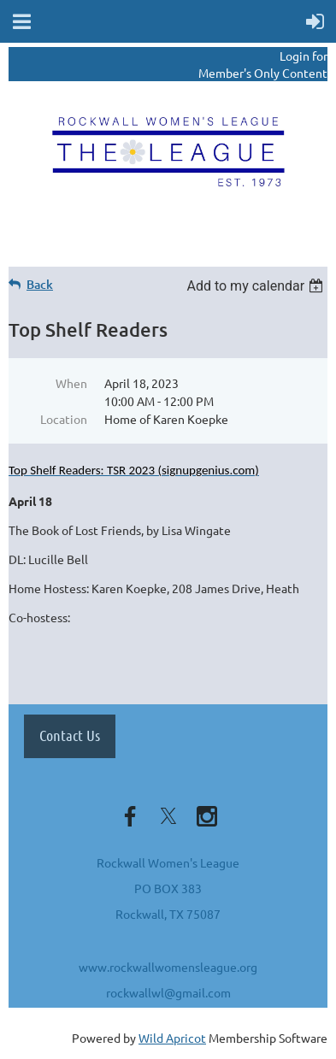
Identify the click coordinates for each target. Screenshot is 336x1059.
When (71, 383)
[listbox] (256, 286)
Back (40, 284)
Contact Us (69, 735)
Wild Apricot (172, 1037)
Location (63, 419)
